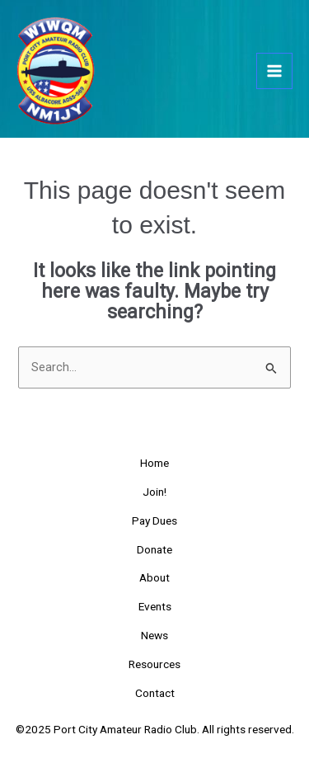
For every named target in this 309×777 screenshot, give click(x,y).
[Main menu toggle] (274, 71)
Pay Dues (154, 520)
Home (154, 462)
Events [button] (154, 606)
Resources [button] (154, 664)
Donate (154, 549)
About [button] (154, 577)
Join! (154, 491)
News (154, 635)
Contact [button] (155, 692)
